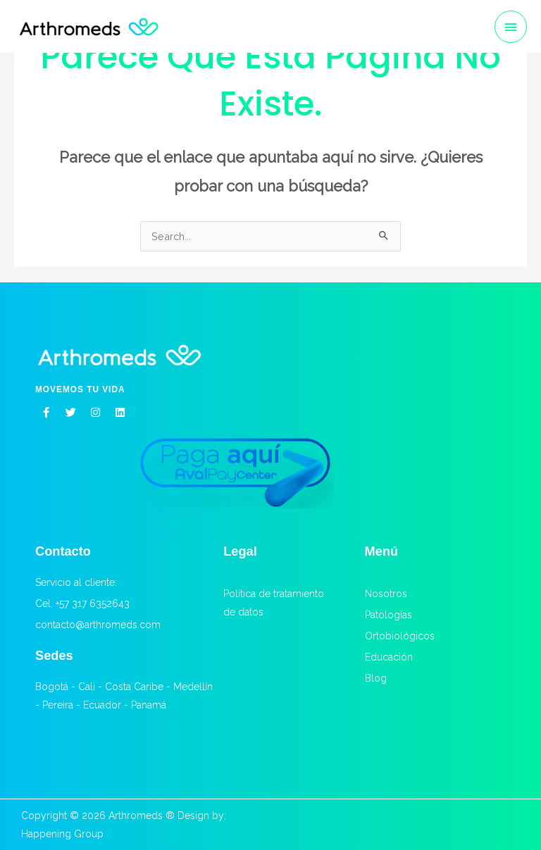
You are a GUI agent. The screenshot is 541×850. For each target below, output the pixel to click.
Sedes (54, 655)
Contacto (63, 551)
